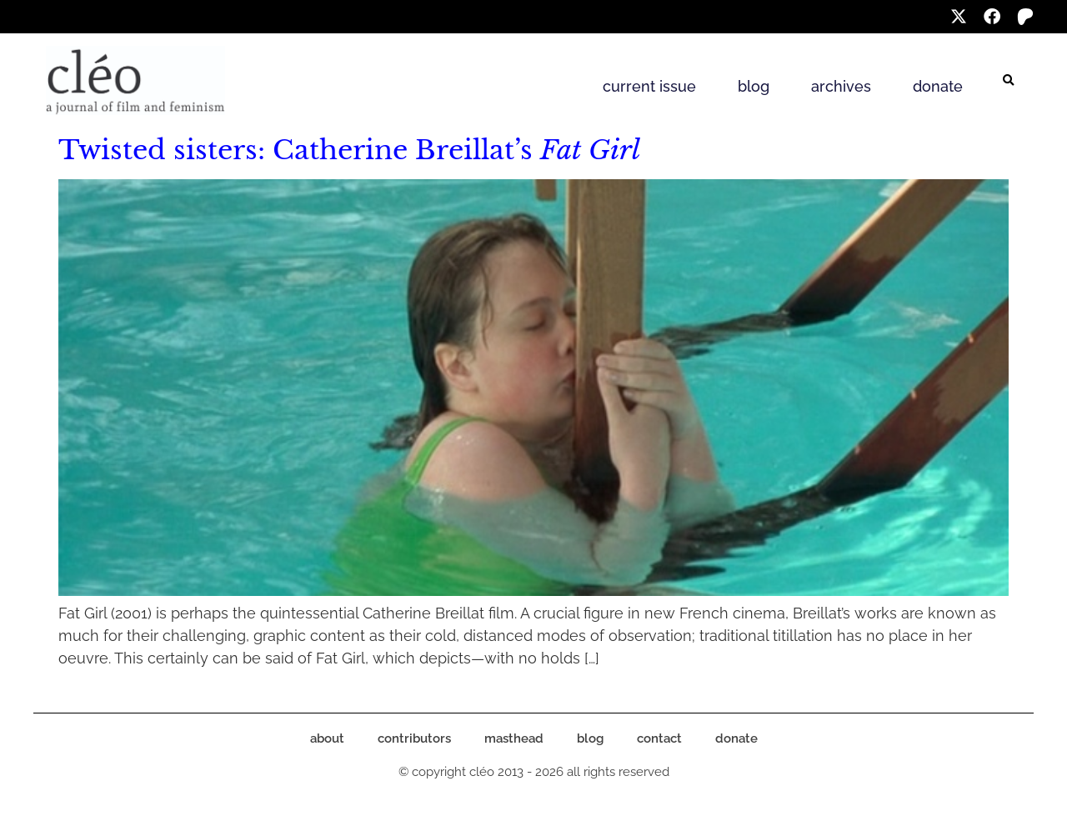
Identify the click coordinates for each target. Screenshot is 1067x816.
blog (753, 86)
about (327, 738)
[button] (1008, 80)
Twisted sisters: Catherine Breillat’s (349, 150)
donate (938, 86)
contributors (414, 738)
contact (659, 738)
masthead (514, 738)
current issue (649, 86)
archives (841, 86)
